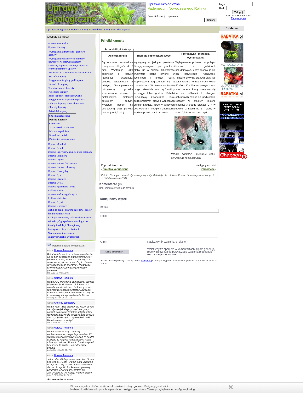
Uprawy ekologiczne (164, 4)
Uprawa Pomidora (63, 250)
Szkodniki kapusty (101, 29)
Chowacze (207, 169)
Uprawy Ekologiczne (57, 29)
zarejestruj (146, 260)
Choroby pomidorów (64, 303)
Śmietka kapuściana (115, 169)
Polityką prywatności (156, 386)
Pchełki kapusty (121, 29)
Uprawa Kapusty (80, 29)
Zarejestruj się (238, 18)
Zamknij (231, 387)
